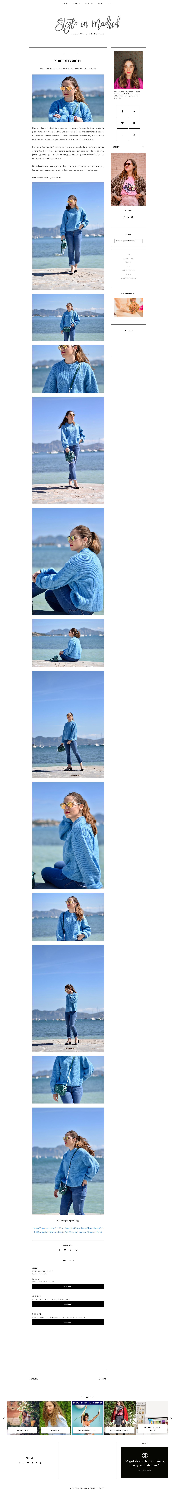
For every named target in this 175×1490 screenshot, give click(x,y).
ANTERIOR (102, 1377)
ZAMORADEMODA (128, 270)
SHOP (100, 3)
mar (60, 68)
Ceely (34, 1267)
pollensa (66, 68)
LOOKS (128, 266)
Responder (68, 1285)
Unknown (37, 1313)
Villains (128, 217)
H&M (42, 68)
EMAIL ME (128, 262)
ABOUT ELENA (128, 258)
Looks (47, 68)
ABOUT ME (89, 3)
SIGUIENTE (33, 1377)
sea (72, 68)
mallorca (54, 68)
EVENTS (128, 274)
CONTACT (76, 3)
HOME (65, 3)
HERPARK (102, 1487)
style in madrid (90, 68)
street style (79, 68)
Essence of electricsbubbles (43, 1281)
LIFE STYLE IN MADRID (128, 278)
